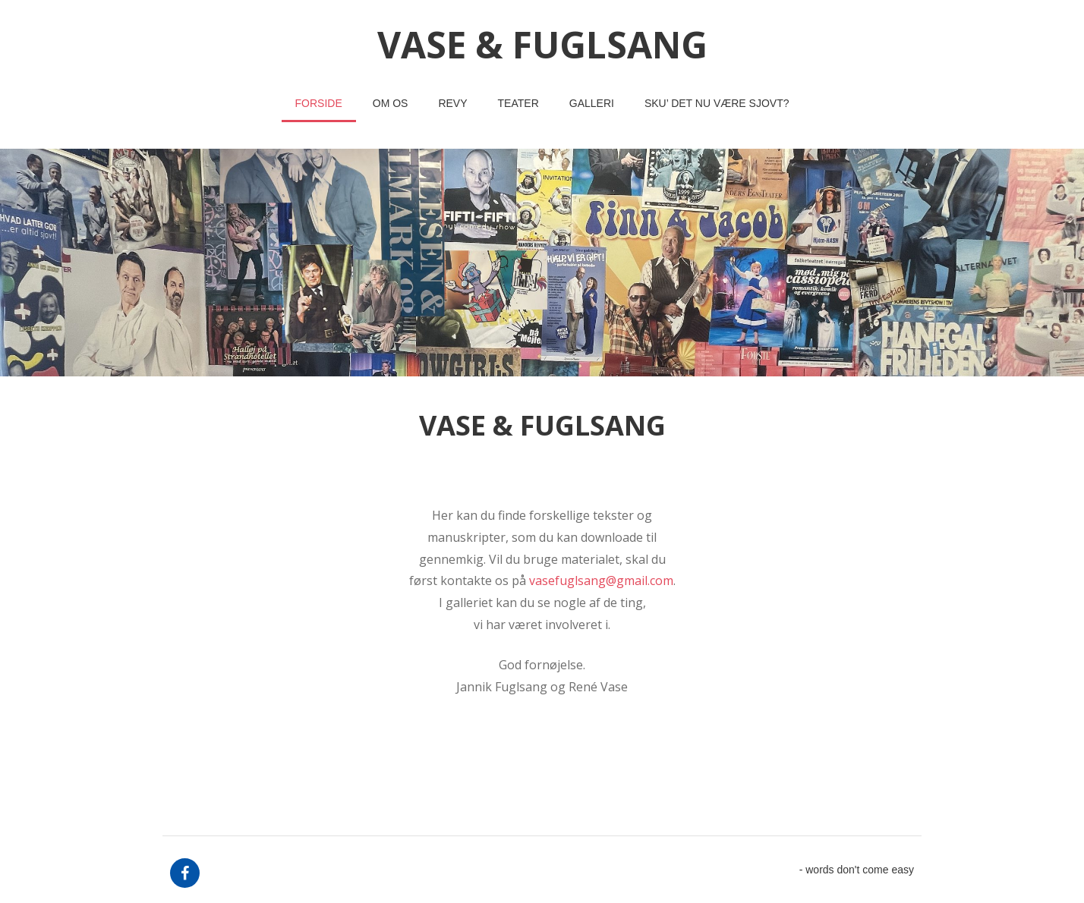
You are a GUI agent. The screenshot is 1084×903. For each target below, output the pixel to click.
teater (518, 103)
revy (452, 103)
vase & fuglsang (542, 44)
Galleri (591, 103)
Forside (318, 103)
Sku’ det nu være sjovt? (716, 103)
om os (390, 103)
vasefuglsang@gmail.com (601, 580)
